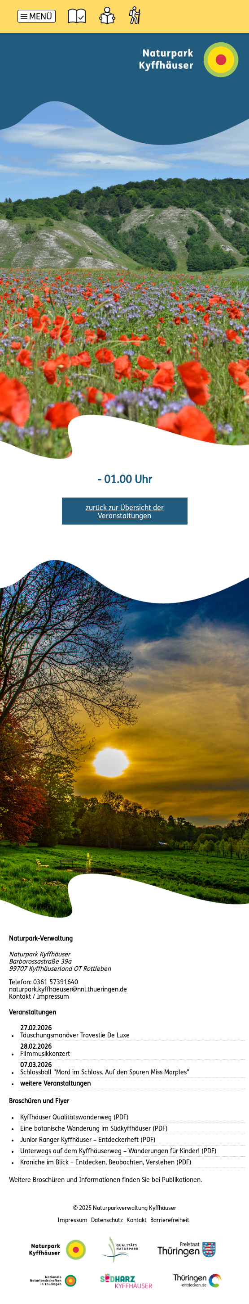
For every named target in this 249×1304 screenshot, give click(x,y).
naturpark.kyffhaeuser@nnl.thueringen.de (68, 990)
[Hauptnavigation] (36, 17)
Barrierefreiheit (169, 1220)
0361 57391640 (55, 982)
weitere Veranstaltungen (55, 1084)
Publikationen (181, 1180)
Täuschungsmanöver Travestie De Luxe (75, 1032)
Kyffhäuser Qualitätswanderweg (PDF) (74, 1117)
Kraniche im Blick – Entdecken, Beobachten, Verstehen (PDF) (106, 1162)
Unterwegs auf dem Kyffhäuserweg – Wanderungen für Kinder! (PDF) (118, 1151)
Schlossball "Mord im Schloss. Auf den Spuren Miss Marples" (104, 1069)
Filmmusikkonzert (45, 1051)
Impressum (72, 1220)
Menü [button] (40, 17)
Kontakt (137, 1220)
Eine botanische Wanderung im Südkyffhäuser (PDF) (94, 1129)
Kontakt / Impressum (39, 997)
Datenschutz (107, 1220)
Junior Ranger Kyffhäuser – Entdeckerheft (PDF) (88, 1140)
